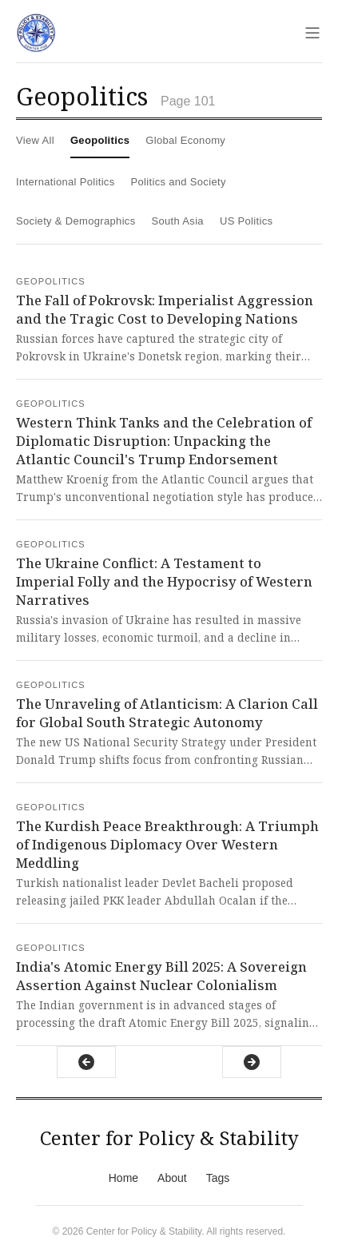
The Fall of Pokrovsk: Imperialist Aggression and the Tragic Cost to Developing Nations (164, 309)
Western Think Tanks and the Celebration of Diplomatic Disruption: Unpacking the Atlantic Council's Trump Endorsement (164, 440)
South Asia (178, 221)
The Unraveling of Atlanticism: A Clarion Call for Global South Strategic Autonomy (167, 712)
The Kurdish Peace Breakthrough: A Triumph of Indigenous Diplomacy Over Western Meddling (167, 844)
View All (35, 140)
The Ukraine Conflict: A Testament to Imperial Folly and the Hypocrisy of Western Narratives (164, 581)
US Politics (246, 221)
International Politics (65, 182)
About (172, 1177)
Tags (218, 1177)
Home (123, 1177)
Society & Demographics (76, 221)
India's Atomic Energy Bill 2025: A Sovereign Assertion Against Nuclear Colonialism (161, 975)
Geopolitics (99, 140)
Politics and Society (178, 182)
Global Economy (185, 140)
